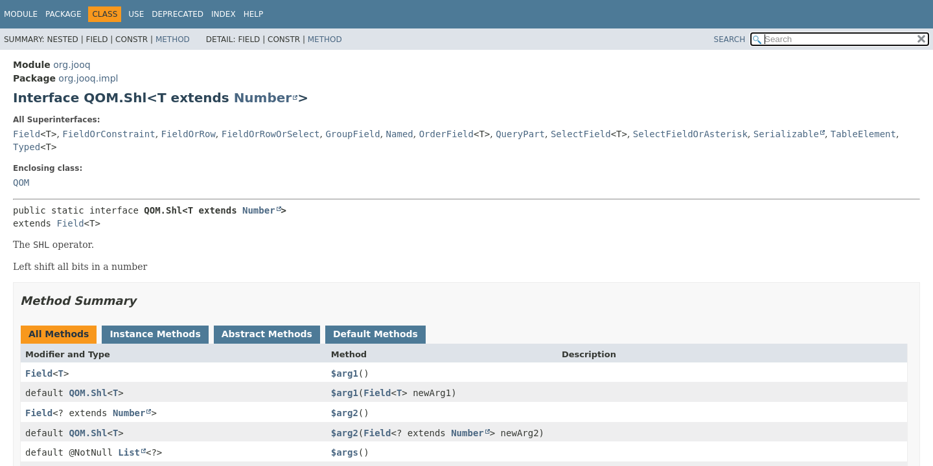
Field (26, 134)
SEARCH (730, 39)
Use (136, 14)
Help (254, 14)
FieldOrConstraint (108, 134)
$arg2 (344, 413)
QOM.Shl (88, 393)
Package (63, 14)
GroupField (352, 134)
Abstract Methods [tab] (267, 334)
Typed (26, 147)
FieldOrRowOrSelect (271, 134)
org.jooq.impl (88, 78)
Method (173, 39)
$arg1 (344, 373)
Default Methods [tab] (375, 334)
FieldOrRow (188, 134)
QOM (21, 182)
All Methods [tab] (59, 334)
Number (263, 97)
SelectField (581, 134)
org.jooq (71, 65)
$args (344, 452)
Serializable (786, 134)
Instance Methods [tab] (154, 334)
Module (21, 14)
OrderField (446, 134)
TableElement (863, 134)
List (129, 452)
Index (223, 14)
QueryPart (520, 134)
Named (399, 134)
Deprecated (177, 14)
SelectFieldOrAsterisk (690, 134)
